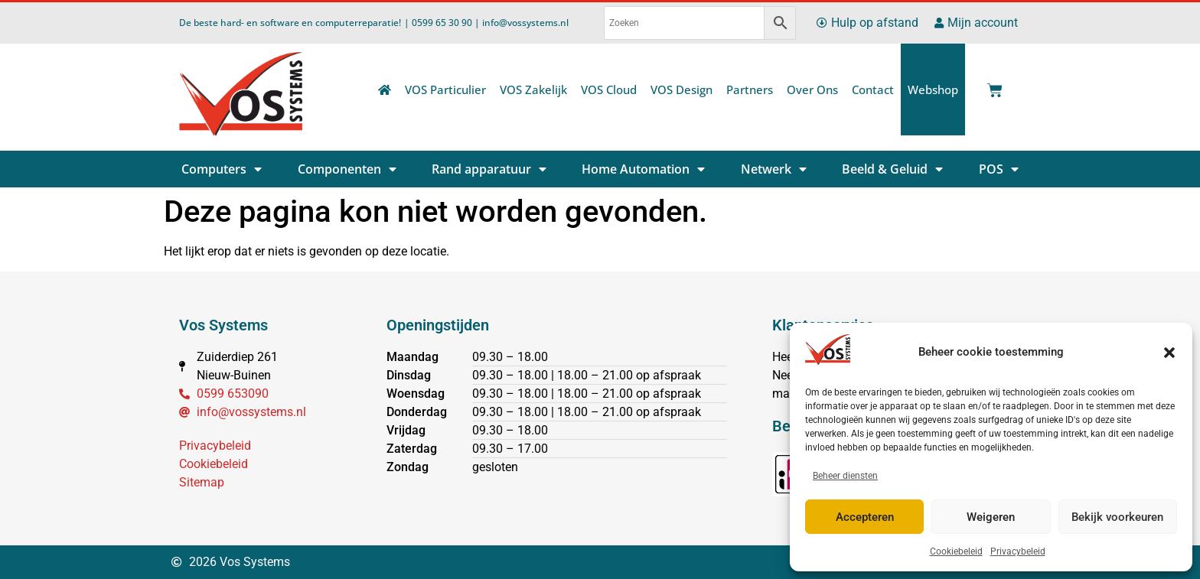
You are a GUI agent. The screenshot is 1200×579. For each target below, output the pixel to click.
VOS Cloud (609, 89)
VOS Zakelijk (533, 89)
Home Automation (643, 169)
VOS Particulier (445, 89)
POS (999, 169)
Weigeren (991, 517)
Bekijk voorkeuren (1117, 517)
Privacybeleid (1017, 551)
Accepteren (865, 517)
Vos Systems (223, 325)
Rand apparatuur (489, 169)
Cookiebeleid (956, 551)
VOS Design (681, 89)
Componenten (347, 169)
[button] (1169, 352)
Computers (221, 169)
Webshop (933, 89)
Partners (749, 89)
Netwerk (774, 169)
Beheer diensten (845, 475)
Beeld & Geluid (892, 169)
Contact (873, 89)
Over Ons (812, 89)
